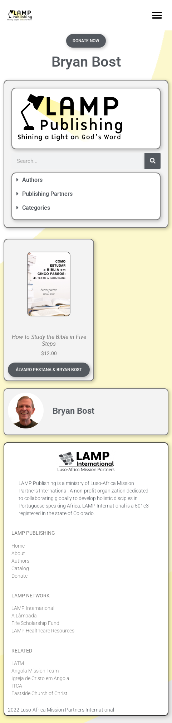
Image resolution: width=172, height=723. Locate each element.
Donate (19, 576)
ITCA (16, 686)
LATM (17, 663)
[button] (157, 15)
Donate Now (86, 40)
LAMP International (32, 608)
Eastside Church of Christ (39, 693)
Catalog (20, 568)
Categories (36, 207)
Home (18, 546)
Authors (32, 179)
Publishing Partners (47, 193)
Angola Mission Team (35, 671)
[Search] (152, 161)
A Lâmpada (24, 615)
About (18, 553)
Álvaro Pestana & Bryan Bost (49, 369)
